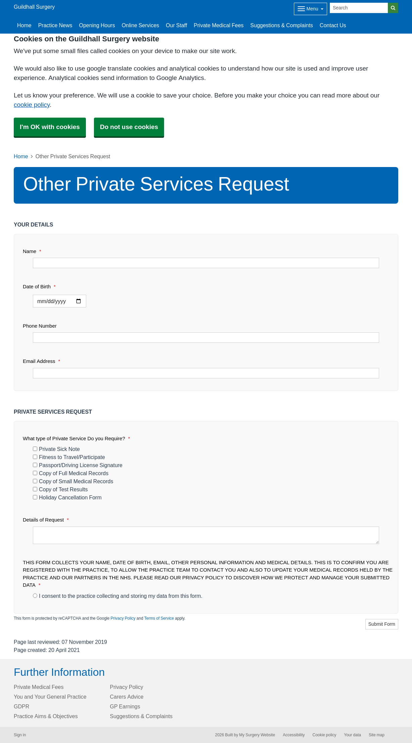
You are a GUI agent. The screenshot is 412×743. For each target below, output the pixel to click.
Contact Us (333, 25)
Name (32, 251)
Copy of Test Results (60, 489)
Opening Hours (97, 25)
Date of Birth (39, 286)
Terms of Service (159, 618)
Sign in (20, 735)
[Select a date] (59, 301)
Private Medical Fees (219, 25)
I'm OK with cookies (50, 127)
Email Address (41, 361)
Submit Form (381, 624)
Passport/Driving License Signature (77, 465)
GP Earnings (125, 706)
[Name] (206, 263)
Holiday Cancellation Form (67, 497)
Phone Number (40, 325)
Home (24, 25)
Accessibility (294, 735)
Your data (352, 735)
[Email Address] (206, 373)
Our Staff (176, 25)
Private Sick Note (56, 449)
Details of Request (46, 519)
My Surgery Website (257, 735)
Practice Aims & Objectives (46, 716)
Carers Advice (127, 696)
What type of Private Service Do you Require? (76, 438)
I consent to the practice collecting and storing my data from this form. (117, 595)
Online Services (140, 25)
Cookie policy (324, 735)
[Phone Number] (206, 337)
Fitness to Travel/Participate (69, 457)
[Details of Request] (206, 535)
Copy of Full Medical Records (70, 473)
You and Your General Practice (50, 696)
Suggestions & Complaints (281, 25)
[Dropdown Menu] (310, 9)
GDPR (21, 706)
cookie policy (32, 104)
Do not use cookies (129, 127)
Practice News (55, 25)
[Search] (359, 8)
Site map (376, 735)
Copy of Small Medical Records (73, 481)
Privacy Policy (122, 618)
